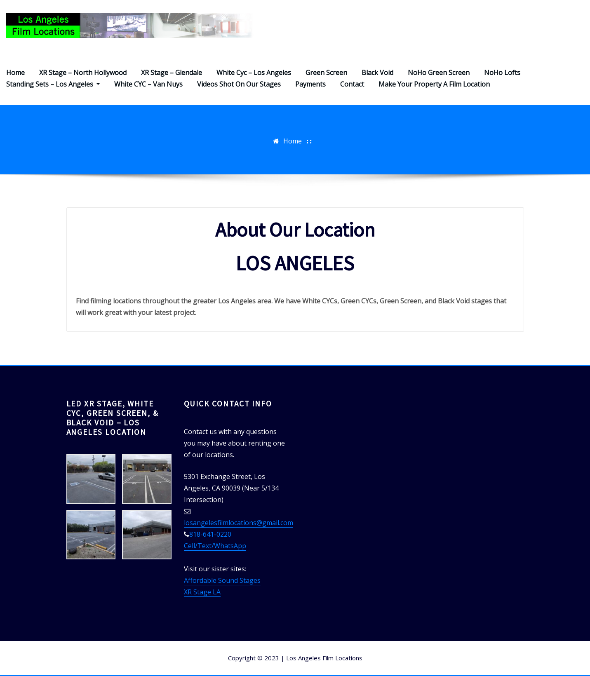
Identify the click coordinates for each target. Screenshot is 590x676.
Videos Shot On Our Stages (239, 84)
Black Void (377, 72)
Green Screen (326, 72)
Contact (352, 84)
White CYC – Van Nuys (148, 84)
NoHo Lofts (502, 72)
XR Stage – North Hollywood (83, 72)
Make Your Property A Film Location (434, 84)
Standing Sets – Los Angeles (53, 84)
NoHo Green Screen (439, 72)
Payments (310, 84)
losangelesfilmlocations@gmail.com (238, 522)
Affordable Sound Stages (222, 580)
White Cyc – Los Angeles (253, 72)
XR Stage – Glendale (171, 72)
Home (15, 72)
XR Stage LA (202, 591)
